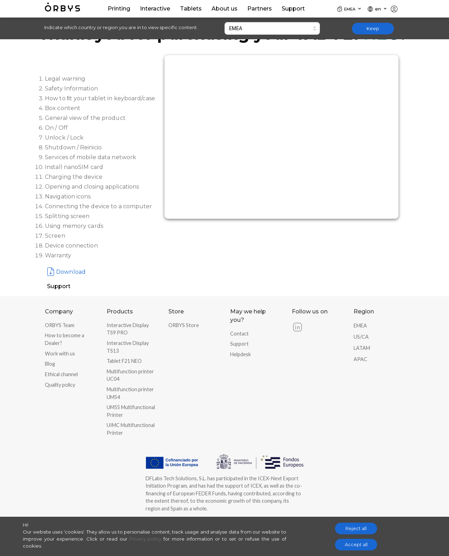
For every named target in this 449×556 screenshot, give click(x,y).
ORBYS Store (183, 325)
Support (239, 344)
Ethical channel (61, 374)
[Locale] (349, 8)
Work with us (60, 354)
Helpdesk (240, 354)
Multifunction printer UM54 (130, 393)
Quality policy (60, 385)
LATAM (362, 348)
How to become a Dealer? (64, 339)
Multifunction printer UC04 (130, 375)
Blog (50, 364)
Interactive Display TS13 (128, 347)
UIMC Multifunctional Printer (131, 429)
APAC (360, 359)
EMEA (360, 325)
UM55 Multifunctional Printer (131, 411)
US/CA (361, 337)
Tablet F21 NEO (124, 361)
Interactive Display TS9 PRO (128, 329)
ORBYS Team (59, 325)
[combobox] (272, 28)
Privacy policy (145, 539)
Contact (239, 334)
